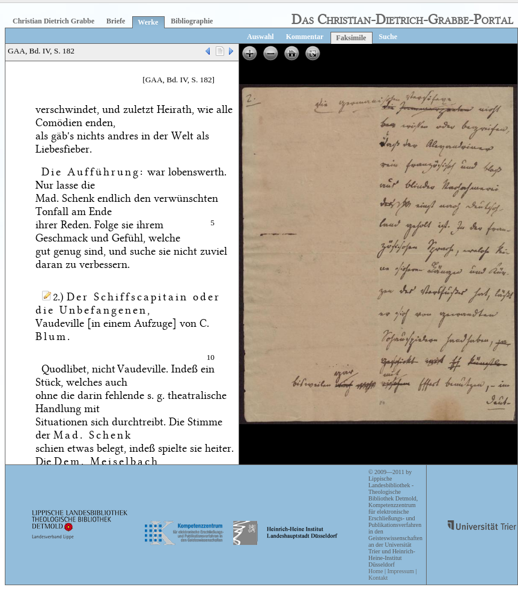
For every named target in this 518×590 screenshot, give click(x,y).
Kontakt (378, 577)
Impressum (400, 571)
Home (375, 571)
